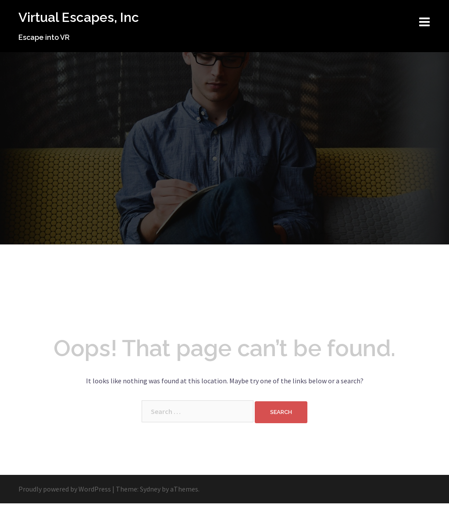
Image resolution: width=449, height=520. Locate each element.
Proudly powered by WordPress (64, 505)
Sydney (150, 505)
